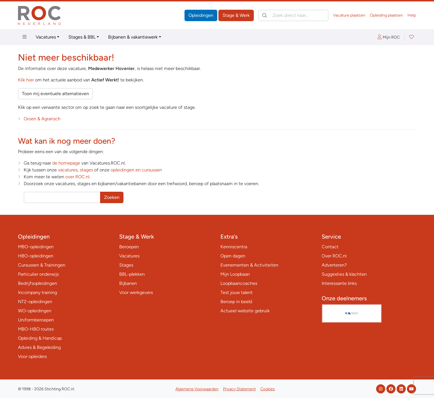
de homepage (66, 163)
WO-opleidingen (34, 310)
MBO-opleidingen (36, 246)
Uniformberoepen (36, 320)
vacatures (68, 170)
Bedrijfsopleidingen (37, 283)
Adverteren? (334, 265)
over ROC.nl (77, 176)
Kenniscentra (233, 246)
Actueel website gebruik (245, 310)
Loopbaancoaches (238, 283)
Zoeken (111, 197)
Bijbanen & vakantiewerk (133, 37)
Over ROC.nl (334, 256)
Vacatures (46, 37)
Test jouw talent (236, 292)
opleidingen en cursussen (136, 170)
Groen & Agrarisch (42, 118)
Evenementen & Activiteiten (249, 265)
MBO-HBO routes (36, 329)
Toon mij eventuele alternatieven (55, 93)
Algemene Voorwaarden (196, 389)
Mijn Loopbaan (235, 274)
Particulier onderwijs (38, 274)
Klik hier (26, 80)
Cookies (267, 389)
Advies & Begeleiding (39, 347)
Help (411, 15)
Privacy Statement (239, 389)
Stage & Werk (236, 15)
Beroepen (129, 246)
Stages (126, 265)
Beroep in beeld (236, 301)
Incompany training (37, 292)
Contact (330, 246)
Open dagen (232, 256)
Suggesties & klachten (344, 274)
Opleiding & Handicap (40, 338)
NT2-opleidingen (35, 301)
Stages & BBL (82, 37)
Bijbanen (128, 283)
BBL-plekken (132, 274)
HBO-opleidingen (35, 256)
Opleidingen (200, 15)
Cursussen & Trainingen (41, 265)
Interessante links (339, 283)
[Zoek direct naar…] (293, 15)
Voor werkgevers (136, 292)
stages (86, 170)
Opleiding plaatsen (386, 15)
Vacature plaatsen (349, 15)
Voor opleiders (32, 356)
